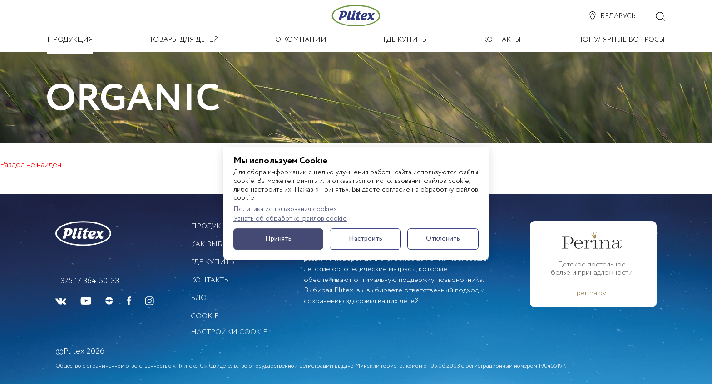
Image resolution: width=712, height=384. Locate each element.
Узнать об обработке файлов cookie (290, 219)
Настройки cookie (229, 332)
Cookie (204, 316)
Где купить (212, 262)
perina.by (591, 293)
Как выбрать (215, 244)
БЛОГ (200, 298)
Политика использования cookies (285, 209)
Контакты (210, 280)
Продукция (214, 226)
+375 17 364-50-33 (87, 281)
